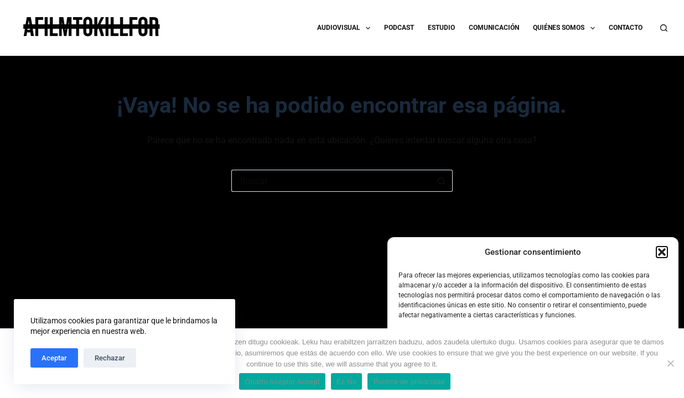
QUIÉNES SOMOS (566, 28)
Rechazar (110, 358)
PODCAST (399, 28)
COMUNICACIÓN (494, 28)
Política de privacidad (408, 382)
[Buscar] (663, 28)
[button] (661, 252)
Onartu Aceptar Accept (282, 382)
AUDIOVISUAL (346, 28)
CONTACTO (625, 28)
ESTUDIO (441, 28)
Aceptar (54, 358)
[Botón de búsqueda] (442, 181)
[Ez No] (670, 363)
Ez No (346, 382)
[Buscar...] (331, 181)
